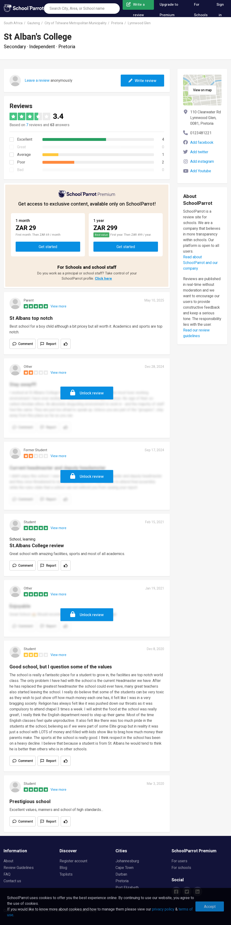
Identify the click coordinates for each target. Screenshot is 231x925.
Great (21, 147)
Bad (20, 170)
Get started (48, 247)
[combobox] (82, 8)
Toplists (66, 874)
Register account (73, 861)
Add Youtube (200, 171)
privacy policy (163, 909)
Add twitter (199, 152)
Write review (142, 81)
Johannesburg (127, 861)
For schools (181, 868)
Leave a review (37, 80)
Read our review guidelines (196, 333)
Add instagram (202, 161)
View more (58, 306)
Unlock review (92, 393)
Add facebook (201, 142)
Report (51, 343)
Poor (21, 162)
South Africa (13, 23)
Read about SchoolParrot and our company (200, 262)
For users (179, 861)
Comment (25, 343)
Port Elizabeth (127, 888)
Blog (63, 868)
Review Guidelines (19, 868)
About (8, 861)
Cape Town (125, 868)
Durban (121, 874)
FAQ (7, 874)
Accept (210, 907)
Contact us (12, 881)
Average (24, 155)
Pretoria (117, 23)
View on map (202, 90)
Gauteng (33, 23)
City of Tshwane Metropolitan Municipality (75, 23)
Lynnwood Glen (139, 23)
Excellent (24, 139)
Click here (103, 278)
